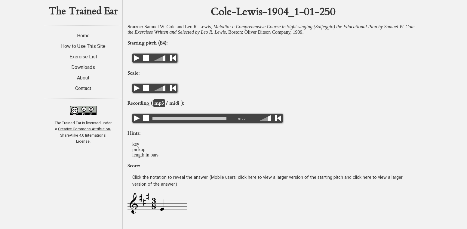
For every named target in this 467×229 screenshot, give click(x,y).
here (252, 177)
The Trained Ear (83, 11)
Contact (83, 88)
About (83, 78)
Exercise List (83, 57)
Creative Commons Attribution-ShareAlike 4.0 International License (84, 135)
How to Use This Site (83, 46)
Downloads (83, 67)
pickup (139, 149)
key (135, 144)
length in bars (145, 154)
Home (83, 36)
